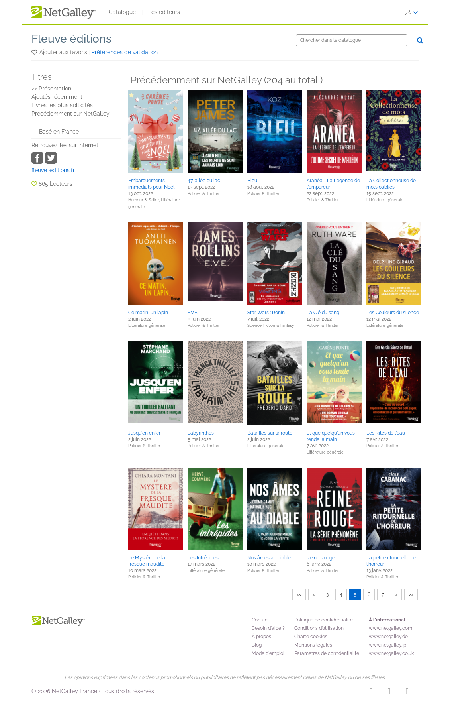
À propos (261, 636)
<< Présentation (51, 88)
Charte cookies (310, 636)
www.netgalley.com (390, 628)
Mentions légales (313, 645)
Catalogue (122, 12)
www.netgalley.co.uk (391, 653)
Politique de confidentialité (323, 620)
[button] (34, 52)
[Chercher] (351, 40)
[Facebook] (388, 692)
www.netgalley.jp (387, 645)
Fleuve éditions (71, 38)
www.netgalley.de (388, 636)
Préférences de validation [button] (124, 52)
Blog (257, 645)
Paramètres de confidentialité (326, 653)
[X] (407, 692)
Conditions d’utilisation (319, 628)
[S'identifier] (411, 12)
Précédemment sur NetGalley (70, 113)
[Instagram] (371, 692)
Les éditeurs (164, 12)
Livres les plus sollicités (62, 105)
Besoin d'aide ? (268, 628)
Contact (260, 620)
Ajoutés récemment (56, 97)
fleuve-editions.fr (53, 170)
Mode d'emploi (268, 653)
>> (411, 594)
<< (299, 594)
